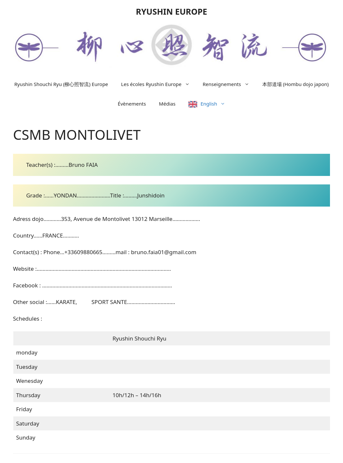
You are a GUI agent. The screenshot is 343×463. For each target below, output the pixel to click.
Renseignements (229, 84)
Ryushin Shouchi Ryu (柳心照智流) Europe (61, 84)
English (216, 103)
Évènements (132, 103)
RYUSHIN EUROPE (171, 11)
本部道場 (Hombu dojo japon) (295, 84)
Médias (167, 103)
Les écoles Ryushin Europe (158, 84)
